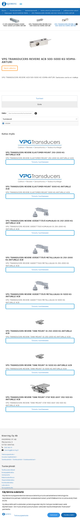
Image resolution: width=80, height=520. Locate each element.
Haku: (20, 113)
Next (76, 24)
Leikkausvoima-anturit (70, 10)
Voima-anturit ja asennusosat (50, 10)
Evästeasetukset (30, 462)
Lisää (74, 124)
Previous (3, 24)
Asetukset (53, 515)
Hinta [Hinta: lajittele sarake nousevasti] (53, 119)
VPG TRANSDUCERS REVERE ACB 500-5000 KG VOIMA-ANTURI (53, 13)
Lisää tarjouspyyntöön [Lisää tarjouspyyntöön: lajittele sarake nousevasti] (66, 119)
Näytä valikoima (10, 68)
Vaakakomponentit (31, 10)
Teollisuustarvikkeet (8, 472)
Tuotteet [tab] (39, 98)
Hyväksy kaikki (69, 515)
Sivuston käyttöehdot (9, 459)
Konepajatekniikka (8, 475)
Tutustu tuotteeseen (40, 164)
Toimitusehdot (7, 462)
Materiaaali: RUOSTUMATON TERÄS (16, 13)
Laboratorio (6, 487)
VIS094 (5, 124)
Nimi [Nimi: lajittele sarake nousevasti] (15, 119)
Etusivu (4, 10)
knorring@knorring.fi (11, 452)
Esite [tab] (40, 104)
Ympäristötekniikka (8, 482)
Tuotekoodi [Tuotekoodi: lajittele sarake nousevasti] (7, 119)
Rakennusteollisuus (8, 480)
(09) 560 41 (8, 450)
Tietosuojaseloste (8, 456)
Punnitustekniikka (15, 10)
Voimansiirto (6, 477)
